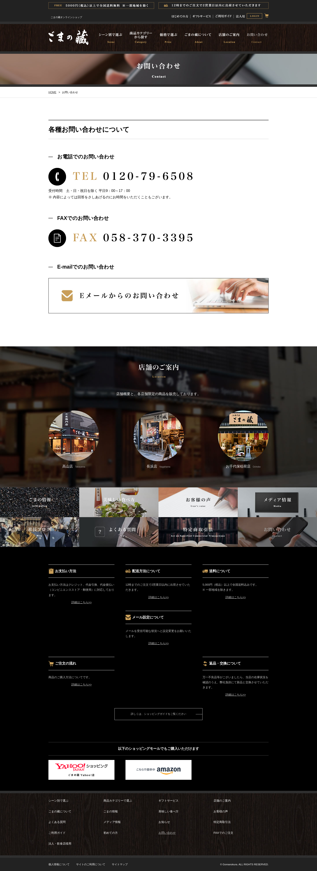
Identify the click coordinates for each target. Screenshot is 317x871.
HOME (52, 92)
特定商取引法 (222, 822)
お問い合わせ (167, 832)
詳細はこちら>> (81, 602)
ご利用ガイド (57, 832)
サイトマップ (120, 864)
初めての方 (110, 832)
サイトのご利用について (90, 864)
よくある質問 (57, 822)
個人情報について (59, 864)
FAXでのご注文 (223, 832)
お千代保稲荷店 (243, 439)
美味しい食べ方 (168, 811)
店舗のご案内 (222, 800)
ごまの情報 (110, 811)
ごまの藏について (59, 811)
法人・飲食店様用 (59, 843)
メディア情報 (112, 822)
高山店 (73, 439)
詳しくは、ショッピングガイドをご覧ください (158, 713)
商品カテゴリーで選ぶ (117, 800)
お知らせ (164, 822)
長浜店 (158, 439)
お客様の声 (221, 811)
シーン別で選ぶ (58, 800)
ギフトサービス (168, 800)
